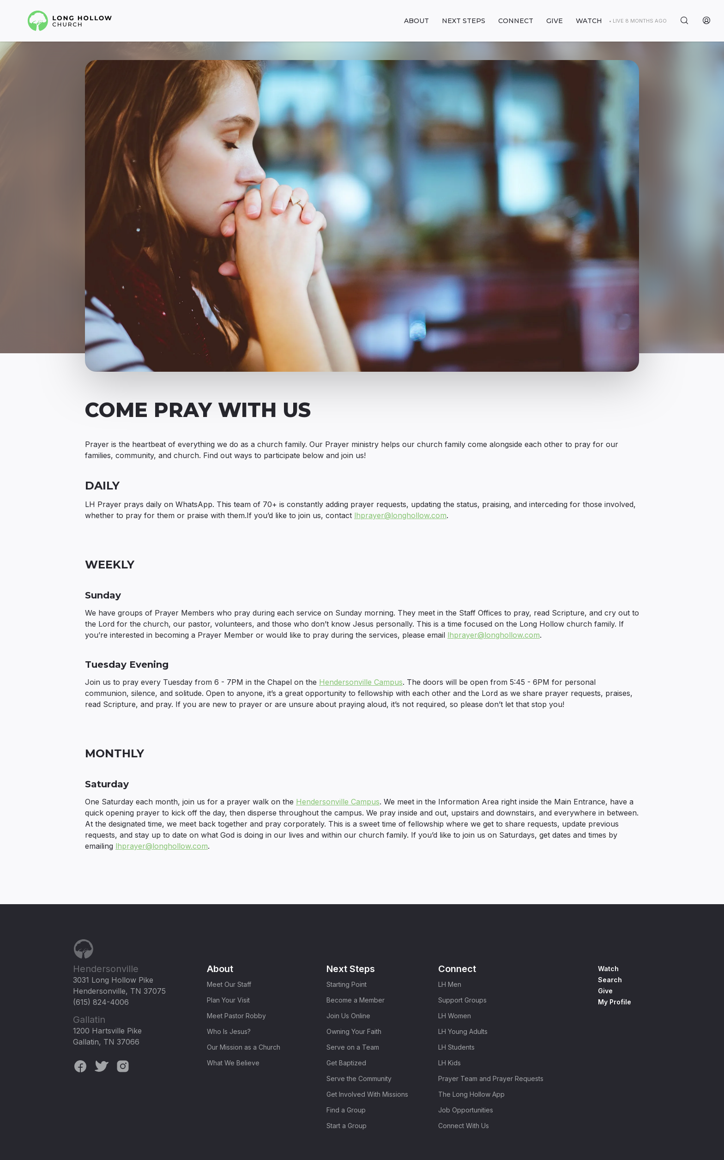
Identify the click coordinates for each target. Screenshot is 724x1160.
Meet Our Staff (229, 984)
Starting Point (346, 984)
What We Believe (233, 1063)
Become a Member (355, 1000)
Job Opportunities (465, 1110)
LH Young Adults (463, 1031)
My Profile (614, 1002)
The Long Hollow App (471, 1094)
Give (605, 991)
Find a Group (346, 1110)
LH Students (456, 1047)
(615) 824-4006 (101, 1002)
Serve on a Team (352, 1047)
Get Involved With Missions (367, 1094)
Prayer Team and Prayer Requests (490, 1078)
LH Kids (449, 1063)
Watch (608, 969)
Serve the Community (359, 1078)
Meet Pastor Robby (236, 1016)
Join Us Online (348, 1016)
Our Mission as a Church (243, 1047)
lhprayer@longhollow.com (400, 515)
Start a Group (346, 1126)
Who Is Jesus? (229, 1031)
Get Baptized (346, 1063)
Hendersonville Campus (361, 682)
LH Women (454, 1016)
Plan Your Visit (228, 1000)
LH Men (449, 984)
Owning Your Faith (353, 1031)
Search (610, 980)
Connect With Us (463, 1126)
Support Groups (462, 1000)
